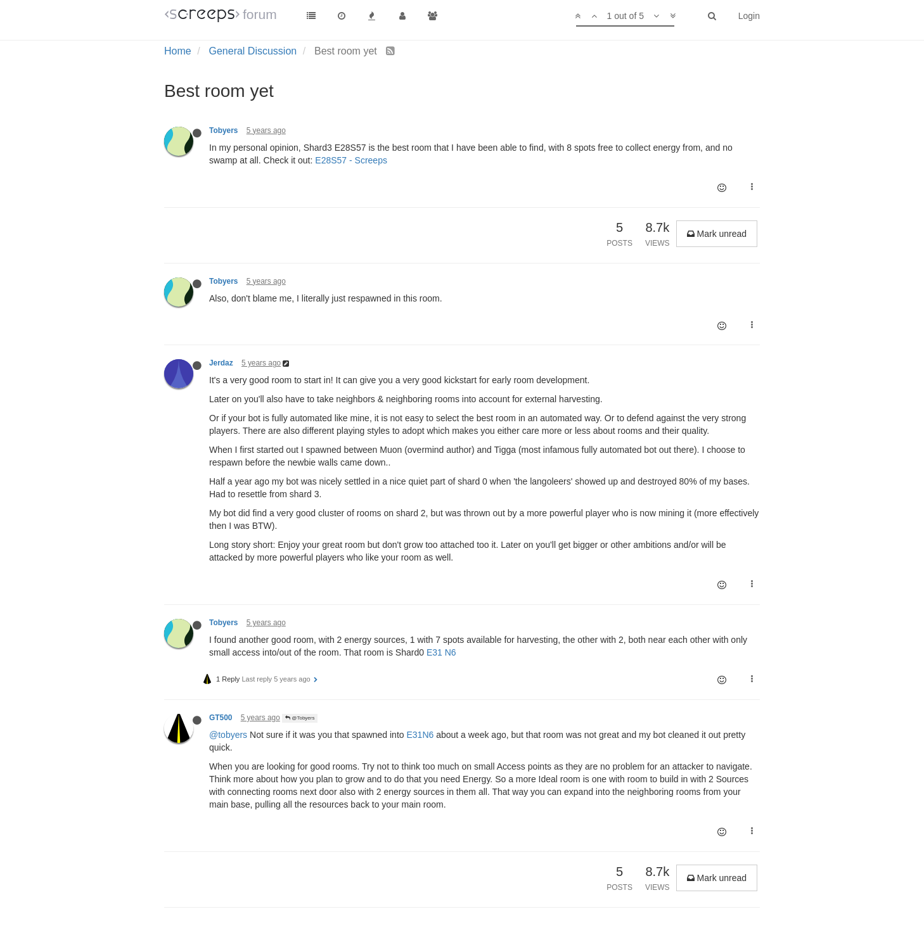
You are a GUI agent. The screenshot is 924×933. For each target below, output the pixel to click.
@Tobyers (299, 718)
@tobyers (228, 735)
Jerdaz (221, 363)
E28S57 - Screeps (351, 160)
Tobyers (223, 130)
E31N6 (419, 735)
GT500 (220, 717)
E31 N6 (441, 652)
